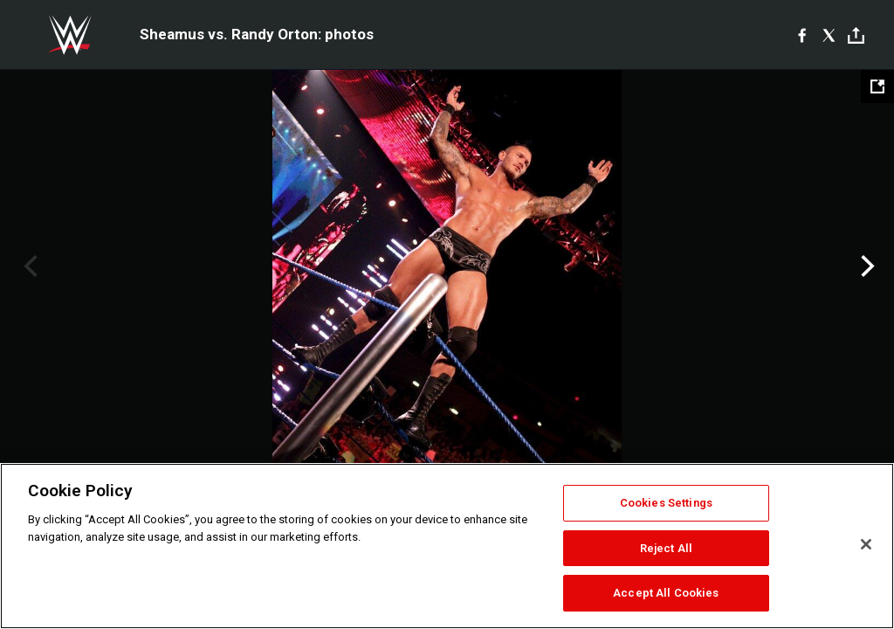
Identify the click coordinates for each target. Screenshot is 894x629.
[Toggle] (856, 35)
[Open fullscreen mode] (877, 86)
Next (865, 266)
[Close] (866, 544)
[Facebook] (801, 35)
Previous (28, 266)
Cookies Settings (666, 502)
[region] (447, 546)
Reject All (666, 548)
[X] (828, 35)
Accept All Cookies (666, 592)
